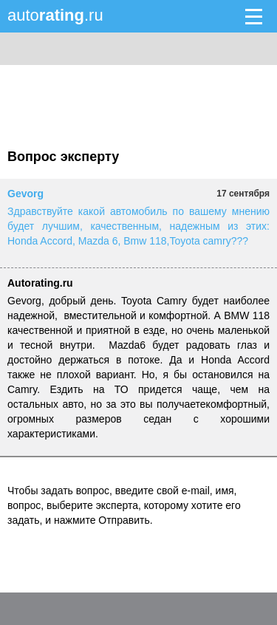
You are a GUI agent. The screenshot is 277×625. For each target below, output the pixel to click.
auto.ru (55, 15)
